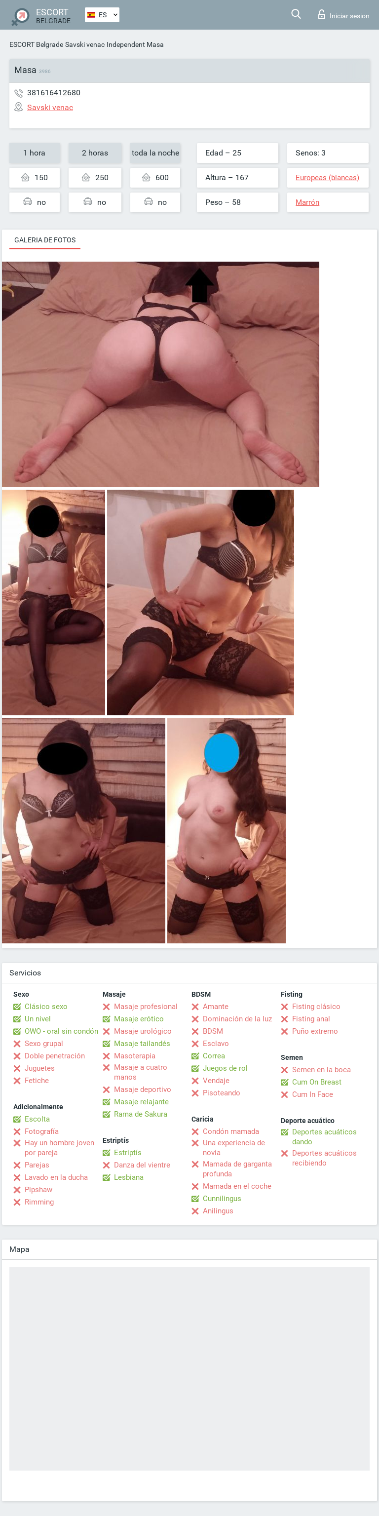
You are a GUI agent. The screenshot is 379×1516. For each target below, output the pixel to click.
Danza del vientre (142, 1165)
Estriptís (128, 1152)
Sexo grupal (44, 1043)
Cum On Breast (316, 1082)
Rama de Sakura (140, 1114)
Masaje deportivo (142, 1089)
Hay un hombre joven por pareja (59, 1147)
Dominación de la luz (237, 1018)
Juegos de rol (225, 1068)
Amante (215, 1006)
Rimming (39, 1202)
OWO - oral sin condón (61, 1031)
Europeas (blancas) (327, 177)
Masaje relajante (141, 1101)
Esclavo (216, 1043)
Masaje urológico (143, 1031)
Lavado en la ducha (56, 1177)
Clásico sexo (46, 1006)
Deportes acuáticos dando (324, 1136)
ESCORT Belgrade (36, 44)
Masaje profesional (146, 1006)
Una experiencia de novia (234, 1147)
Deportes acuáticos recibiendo (324, 1158)
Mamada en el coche (237, 1186)
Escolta (37, 1119)
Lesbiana (129, 1177)
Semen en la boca (321, 1069)
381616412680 (53, 92)
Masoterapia (134, 1055)
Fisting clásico (316, 1006)
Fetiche (37, 1080)
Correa (214, 1055)
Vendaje (216, 1080)
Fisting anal (311, 1018)
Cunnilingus (222, 1198)
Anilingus (218, 1210)
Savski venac (85, 44)
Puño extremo (315, 1031)
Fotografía (42, 1131)
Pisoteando (221, 1092)
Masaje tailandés (142, 1043)
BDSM (213, 1031)
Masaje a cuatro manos (140, 1072)
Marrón (307, 202)
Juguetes (40, 1068)
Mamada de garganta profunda (237, 1169)
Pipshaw (38, 1189)
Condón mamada (231, 1131)
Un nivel (38, 1018)
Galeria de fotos (45, 240)
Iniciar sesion (344, 14)
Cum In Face (312, 1094)
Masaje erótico (139, 1018)
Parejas (37, 1165)
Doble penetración (55, 1055)
